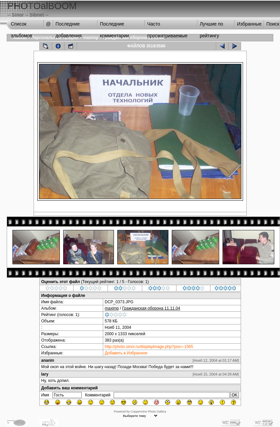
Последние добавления (68, 25)
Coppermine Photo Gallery (148, 411)
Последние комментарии (114, 25)
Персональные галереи (55, 37)
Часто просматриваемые (167, 25)
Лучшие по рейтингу (211, 25)
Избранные (249, 24)
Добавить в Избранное (126, 353)
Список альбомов (21, 25)
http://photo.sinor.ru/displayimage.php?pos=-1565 (149, 346)
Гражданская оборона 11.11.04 (133, 37)
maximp (90, 37)
